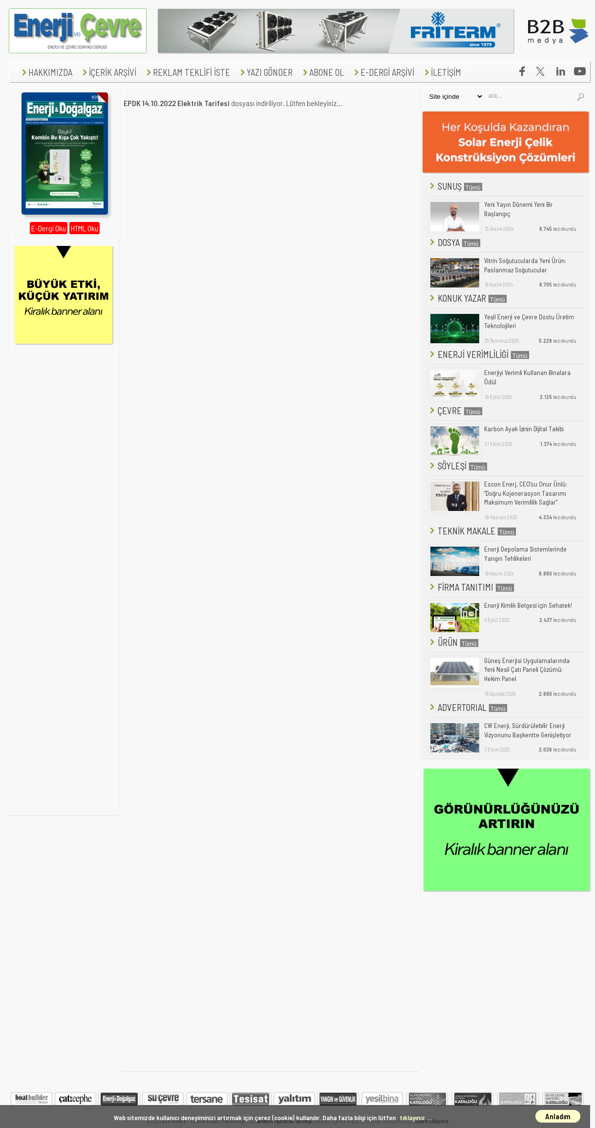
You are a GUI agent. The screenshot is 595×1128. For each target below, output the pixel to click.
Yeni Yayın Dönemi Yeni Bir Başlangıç (518, 209)
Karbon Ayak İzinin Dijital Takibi (524, 429)
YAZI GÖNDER (265, 72)
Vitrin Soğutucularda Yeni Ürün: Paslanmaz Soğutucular (525, 265)
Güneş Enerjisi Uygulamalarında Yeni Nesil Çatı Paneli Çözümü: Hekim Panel (527, 670)
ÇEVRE (455, 410)
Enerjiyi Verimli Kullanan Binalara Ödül (527, 377)
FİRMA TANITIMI (471, 587)
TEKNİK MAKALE (472, 530)
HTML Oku (84, 228)
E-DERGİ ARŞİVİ (383, 72)
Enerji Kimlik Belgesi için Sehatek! (528, 605)
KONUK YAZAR (467, 298)
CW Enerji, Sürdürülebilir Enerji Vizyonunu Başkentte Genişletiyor (528, 730)
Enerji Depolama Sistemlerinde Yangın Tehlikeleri (525, 553)
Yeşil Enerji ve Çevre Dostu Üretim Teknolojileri (529, 321)
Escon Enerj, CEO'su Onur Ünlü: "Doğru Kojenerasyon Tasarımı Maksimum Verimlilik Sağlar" (525, 493)
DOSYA (454, 242)
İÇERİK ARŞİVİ (108, 72)
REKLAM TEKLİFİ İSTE (187, 72)
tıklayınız (412, 1117)
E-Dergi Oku (48, 228)
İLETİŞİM (441, 72)
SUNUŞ (455, 186)
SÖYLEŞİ (458, 465)
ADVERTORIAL (468, 707)
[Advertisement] (270, 226)
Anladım (558, 1116)
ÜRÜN (453, 642)
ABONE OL (322, 72)
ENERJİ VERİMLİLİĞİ (479, 354)
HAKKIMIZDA (46, 72)
